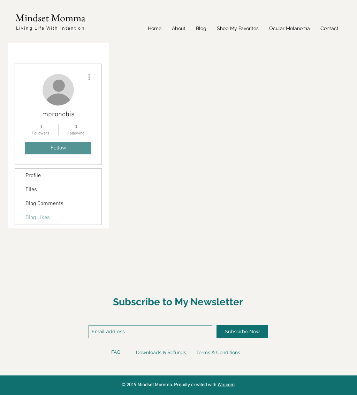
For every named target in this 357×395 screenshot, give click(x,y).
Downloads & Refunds (161, 352)
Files (31, 189)
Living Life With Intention (50, 28)
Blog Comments (44, 203)
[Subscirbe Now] (242, 331)
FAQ (115, 352)
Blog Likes (37, 217)
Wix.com (226, 385)
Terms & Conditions (218, 352)
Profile (33, 175)
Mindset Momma (50, 17)
